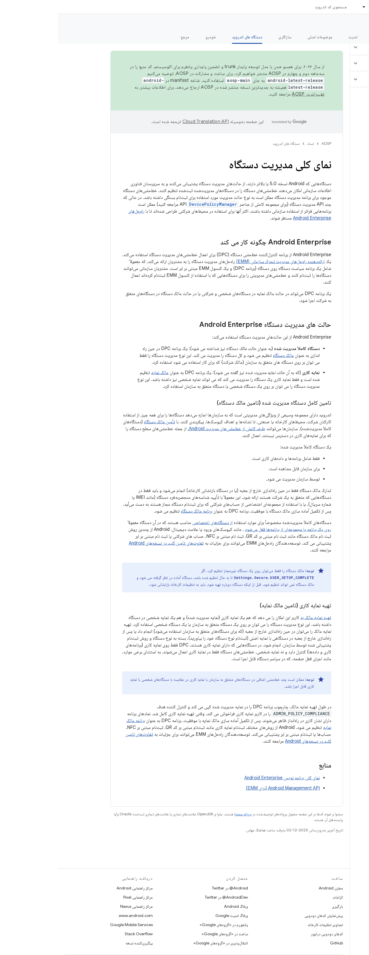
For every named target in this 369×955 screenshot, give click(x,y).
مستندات (354, 23)
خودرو (153, 36)
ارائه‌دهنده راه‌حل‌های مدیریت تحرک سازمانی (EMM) (222, 261)
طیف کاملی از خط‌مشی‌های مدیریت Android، (168, 429)
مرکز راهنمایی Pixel (80, 897)
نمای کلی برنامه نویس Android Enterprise (224, 778)
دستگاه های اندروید (228, 143)
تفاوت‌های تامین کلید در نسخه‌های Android (108, 543)
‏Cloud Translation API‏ (148, 121)
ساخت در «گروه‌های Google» (167, 933)
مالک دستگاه (225, 355)
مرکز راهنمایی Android (77, 888)
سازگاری (227, 36)
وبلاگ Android (178, 906)
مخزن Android (273, 888)
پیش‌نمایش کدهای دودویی (266, 915)
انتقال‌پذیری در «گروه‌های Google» (163, 943)
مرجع (127, 36)
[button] (335, 47)
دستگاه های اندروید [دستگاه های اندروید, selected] (189, 36)
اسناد (252, 143)
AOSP (268, 143)
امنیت (295, 36)
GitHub (278, 943)
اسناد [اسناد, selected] (316, 6)
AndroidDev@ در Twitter (168, 897)
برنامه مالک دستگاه (138, 511)
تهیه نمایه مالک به (258, 617)
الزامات (280, 897)
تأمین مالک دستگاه (101, 422)
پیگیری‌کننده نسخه (81, 943)
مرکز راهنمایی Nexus (78, 906)
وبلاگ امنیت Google (174, 915)
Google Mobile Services (73, 924)
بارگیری (279, 906)
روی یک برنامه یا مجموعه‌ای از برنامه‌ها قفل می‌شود (230, 529)
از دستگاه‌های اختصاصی (154, 522)
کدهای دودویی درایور (269, 933)
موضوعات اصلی (262, 36)
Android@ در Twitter (172, 888)
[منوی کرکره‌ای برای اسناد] (304, 7)
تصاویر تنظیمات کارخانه (267, 924)
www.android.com (78, 915)
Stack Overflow (81, 933)
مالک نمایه (102, 372)
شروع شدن (324, 36)
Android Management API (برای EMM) (225, 788)
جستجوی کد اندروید (273, 6)
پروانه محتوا (185, 814)
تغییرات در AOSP (250, 94)
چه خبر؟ (355, 36)
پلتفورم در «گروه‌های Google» (166, 924)
